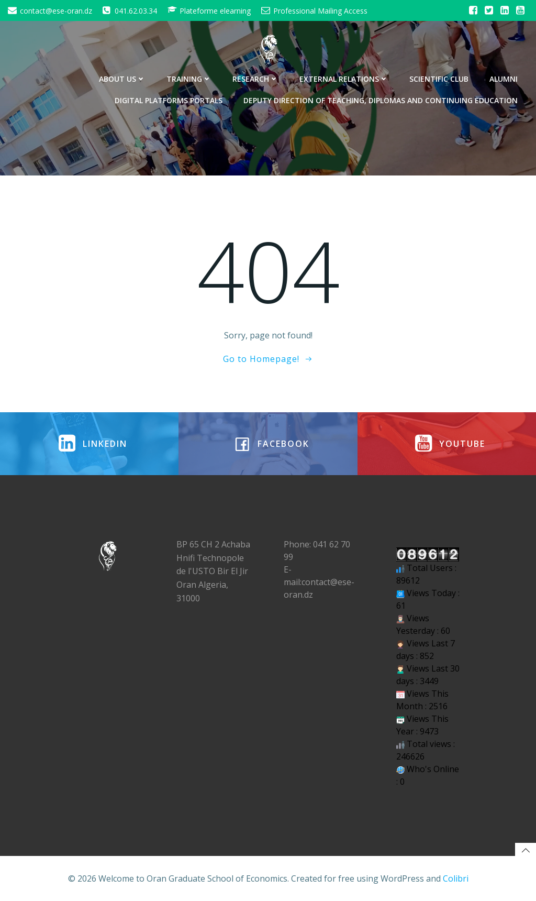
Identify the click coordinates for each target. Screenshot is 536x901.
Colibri (455, 878)
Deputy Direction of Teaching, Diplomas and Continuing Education (380, 100)
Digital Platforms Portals (168, 100)
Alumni (503, 79)
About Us (122, 79)
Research (255, 79)
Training (188, 79)
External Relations (343, 79)
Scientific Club (438, 79)
